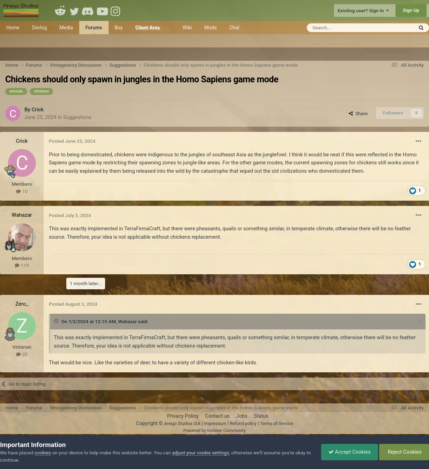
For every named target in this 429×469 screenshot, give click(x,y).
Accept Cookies (349, 452)
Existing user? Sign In (363, 10)
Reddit (60, 10)
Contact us (217, 416)
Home (13, 27)
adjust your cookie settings (200, 452)
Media (66, 27)
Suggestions (77, 117)
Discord (88, 10)
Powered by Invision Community (214, 430)
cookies (43, 452)
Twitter (74, 10)
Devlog (39, 27)
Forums (94, 29)
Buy (119, 27)
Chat (234, 27)
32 (22, 354)
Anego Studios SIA (182, 423)
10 (22, 191)
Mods (211, 27)
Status (261, 416)
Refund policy (243, 423)
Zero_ (21, 304)
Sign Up (411, 10)
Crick (37, 109)
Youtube (102, 10)
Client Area (147, 27)
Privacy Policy (182, 416)
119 (22, 265)
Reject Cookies (404, 452)
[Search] (343, 27)
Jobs (241, 416)
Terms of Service (276, 423)
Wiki (187, 27)
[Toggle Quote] (57, 321)
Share (358, 113)
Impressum (215, 423)
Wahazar (22, 215)
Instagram (116, 10)
